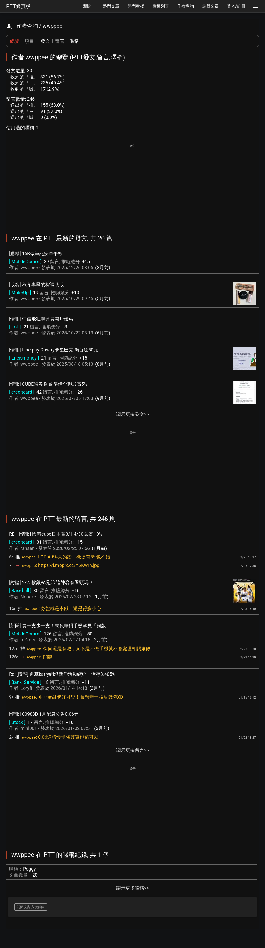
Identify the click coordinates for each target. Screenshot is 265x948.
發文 (45, 41)
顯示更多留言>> (132, 750)
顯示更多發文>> (132, 414)
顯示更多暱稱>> (132, 888)
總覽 (14, 41)
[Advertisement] (132, 185)
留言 (59, 41)
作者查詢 (27, 26)
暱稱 (74, 41)
